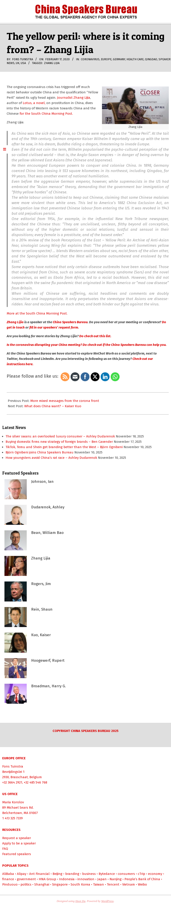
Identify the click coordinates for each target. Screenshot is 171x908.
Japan (102, 879)
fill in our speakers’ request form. (54, 327)
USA (23, 63)
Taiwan (98, 884)
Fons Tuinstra (12, 766)
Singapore (60, 884)
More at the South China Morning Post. (37, 313)
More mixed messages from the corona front (64, 401)
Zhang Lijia (51, 63)
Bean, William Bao (47, 532)
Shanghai (41, 884)
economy (155, 874)
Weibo (142, 884)
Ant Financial (39, 874)
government (26, 879)
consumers (126, 874)
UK (17, 63)
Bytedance (107, 874)
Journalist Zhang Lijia (73, 98)
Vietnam (128, 884)
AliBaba (8, 874)
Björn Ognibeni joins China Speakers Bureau (39, 452)
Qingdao (151, 59)
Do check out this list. (95, 336)
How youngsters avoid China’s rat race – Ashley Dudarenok (51, 458)
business (89, 874)
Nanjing (116, 879)
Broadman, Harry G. (48, 686)
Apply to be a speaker (19, 843)
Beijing (57, 874)
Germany (119, 59)
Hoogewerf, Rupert (48, 660)
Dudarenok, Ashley (47, 507)
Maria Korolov (13, 802)
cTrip (141, 874)
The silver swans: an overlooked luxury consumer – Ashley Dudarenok (60, 436)
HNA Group (47, 879)
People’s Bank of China (142, 879)
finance (8, 879)
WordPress (107, 901)
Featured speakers (16, 854)
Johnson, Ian (42, 481)
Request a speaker (16, 838)
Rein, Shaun (42, 609)
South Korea (80, 884)
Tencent (113, 884)
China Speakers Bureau (70, 322)
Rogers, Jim (41, 583)
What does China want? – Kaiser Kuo (52, 406)
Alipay (21, 874)
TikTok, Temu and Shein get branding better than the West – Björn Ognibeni (64, 447)
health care (135, 59)
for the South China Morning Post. (46, 114)
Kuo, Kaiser (41, 635)
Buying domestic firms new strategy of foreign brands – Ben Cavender (59, 442)
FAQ (5, 849)
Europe (106, 59)
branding (72, 874)
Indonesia (67, 879)
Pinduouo (10, 884)
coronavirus (90, 59)
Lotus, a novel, (33, 103)
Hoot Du (80, 901)
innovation (85, 879)
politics (25, 884)
